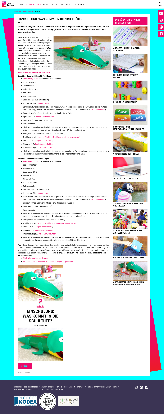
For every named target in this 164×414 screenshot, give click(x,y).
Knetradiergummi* (30, 78)
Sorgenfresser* (43, 103)
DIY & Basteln (81, 4)
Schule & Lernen (33, 4)
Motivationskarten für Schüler (35, 258)
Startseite (17, 11)
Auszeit (69, 4)
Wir (21, 4)
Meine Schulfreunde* (47, 234)
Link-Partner (19, 389)
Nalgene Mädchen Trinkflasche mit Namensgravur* (59, 137)
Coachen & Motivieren (53, 4)
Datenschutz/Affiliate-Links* (99, 387)
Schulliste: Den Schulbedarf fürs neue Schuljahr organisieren (48, 261)
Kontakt (116, 387)
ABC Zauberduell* (98, 109)
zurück (24, 366)
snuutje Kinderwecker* (43, 140)
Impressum (81, 387)
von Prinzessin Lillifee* (45, 116)
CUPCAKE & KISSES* (46, 147)
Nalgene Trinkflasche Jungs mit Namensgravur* (57, 223)
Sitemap (29, 389)
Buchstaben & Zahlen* (44, 144)
